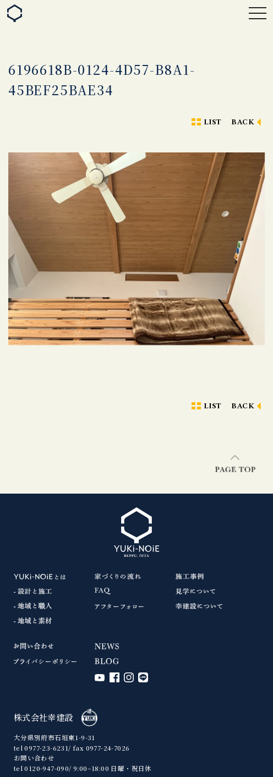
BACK (242, 122)
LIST (212, 122)
